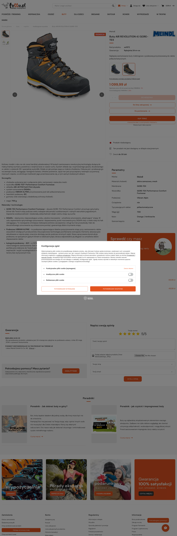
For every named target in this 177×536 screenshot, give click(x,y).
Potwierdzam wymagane (64, 289)
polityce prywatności (63, 255)
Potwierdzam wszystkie (113, 289)
